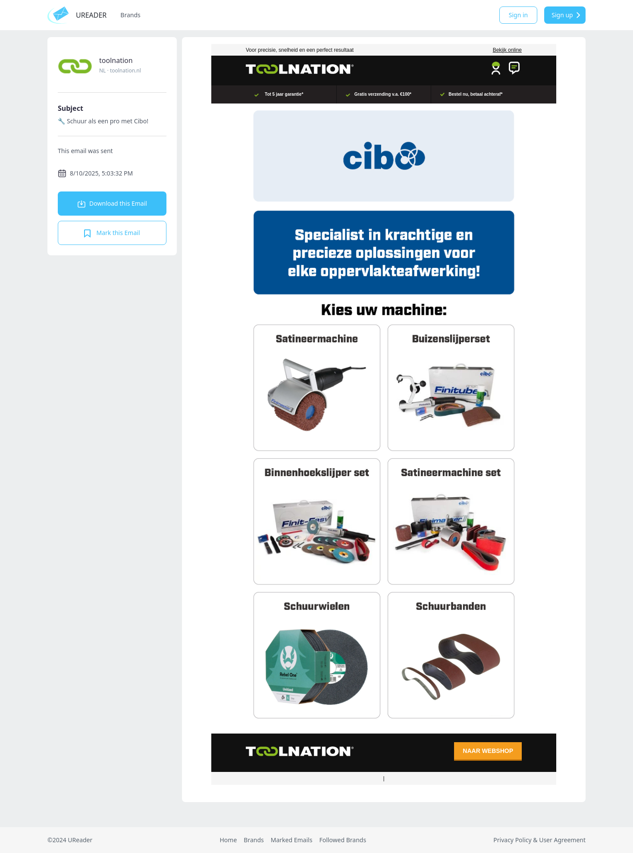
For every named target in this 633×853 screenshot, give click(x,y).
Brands (130, 15)
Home (228, 840)
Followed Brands (342, 840)
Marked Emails (292, 840)
